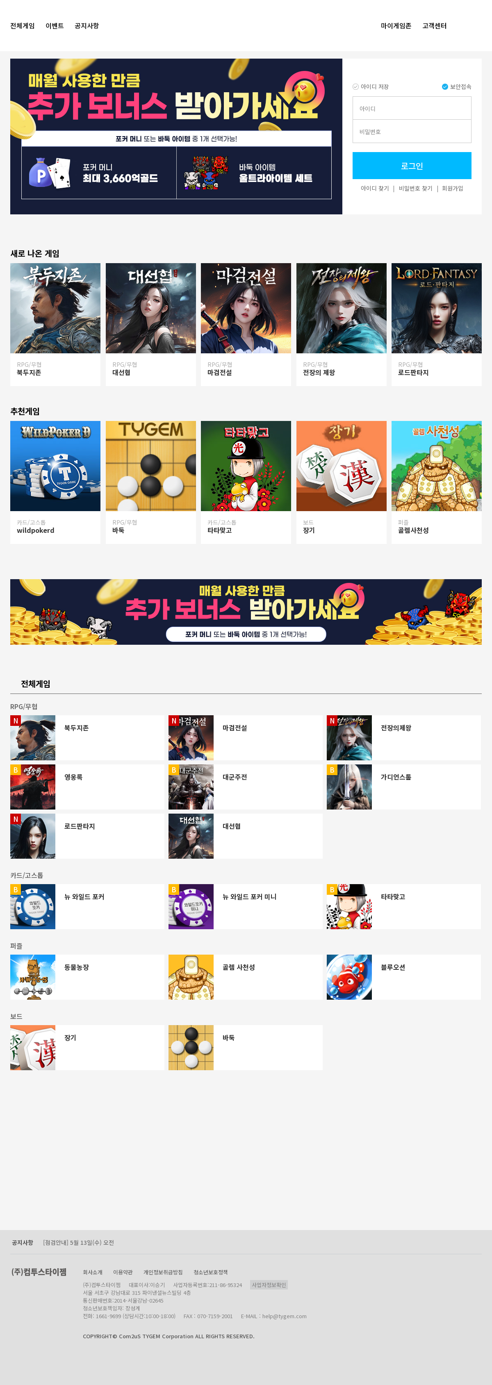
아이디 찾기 (375, 188)
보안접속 (457, 86)
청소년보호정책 (211, 1272)
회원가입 (452, 188)
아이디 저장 (371, 86)
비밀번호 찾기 (416, 188)
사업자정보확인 (269, 1285)
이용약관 (123, 1272)
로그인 (412, 166)
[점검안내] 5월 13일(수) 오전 (78, 1242)
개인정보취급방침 (163, 1272)
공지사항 (22, 1242)
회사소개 (92, 1272)
